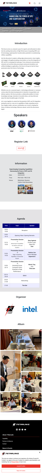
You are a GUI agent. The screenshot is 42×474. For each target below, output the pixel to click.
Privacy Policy (15, 462)
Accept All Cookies (21, 466)
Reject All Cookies (21, 470)
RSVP (21, 148)
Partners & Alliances (7, 441)
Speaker (28, 29)
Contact (4, 443)
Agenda (5, 31)
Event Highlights (17, 31)
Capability (5, 438)
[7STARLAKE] (9, 3)
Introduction (7, 29)
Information (18, 29)
